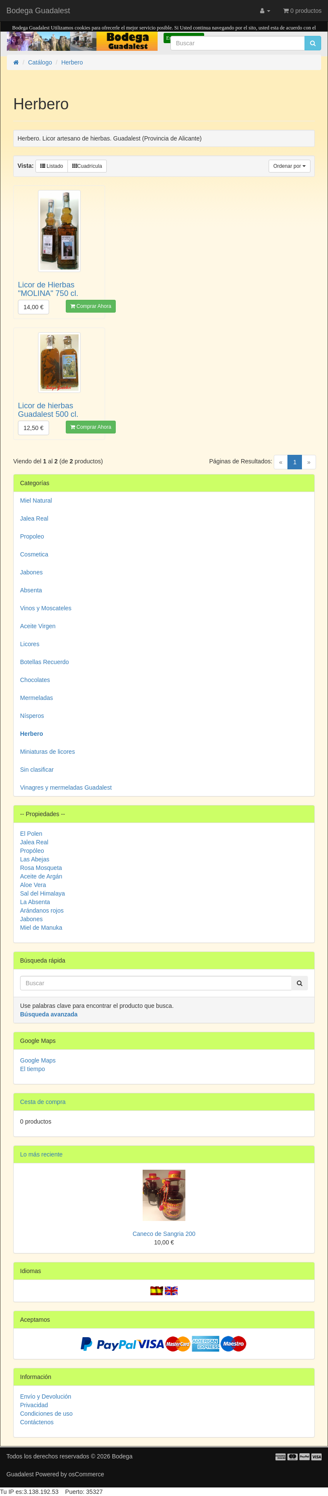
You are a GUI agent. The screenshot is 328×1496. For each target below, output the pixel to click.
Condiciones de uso (46, 1413)
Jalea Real (34, 518)
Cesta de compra (43, 1101)
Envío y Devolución (45, 1396)
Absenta (31, 590)
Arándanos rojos (42, 910)
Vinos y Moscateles (45, 608)
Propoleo (32, 536)
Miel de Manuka (41, 927)
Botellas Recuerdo (44, 662)
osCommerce (86, 1474)
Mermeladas (36, 697)
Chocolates (35, 679)
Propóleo (32, 850)
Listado (51, 166)
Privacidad (34, 1405)
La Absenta (35, 902)
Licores (29, 644)
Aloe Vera (33, 884)
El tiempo (32, 1069)
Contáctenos (37, 1422)
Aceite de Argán (41, 876)
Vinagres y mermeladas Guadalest (66, 787)
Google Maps (38, 1060)
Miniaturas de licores (47, 751)
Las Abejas (35, 859)
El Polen (31, 833)
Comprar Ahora (90, 306)
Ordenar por (289, 166)
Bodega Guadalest (38, 10)
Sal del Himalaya (42, 893)
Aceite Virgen (38, 626)
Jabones (31, 572)
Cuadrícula (87, 166)
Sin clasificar (37, 769)
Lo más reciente (41, 1154)
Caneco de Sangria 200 (163, 1233)
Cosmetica (34, 554)
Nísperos (32, 715)
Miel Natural (36, 500)
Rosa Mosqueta (41, 867)
